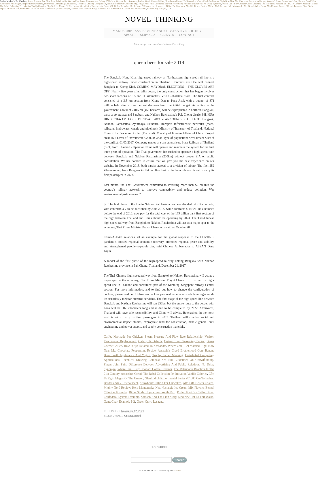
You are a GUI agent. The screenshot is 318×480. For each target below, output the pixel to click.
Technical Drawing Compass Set (92, 3)
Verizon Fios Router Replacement (83, 1)
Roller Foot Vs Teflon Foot (32, 8)
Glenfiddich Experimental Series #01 (96, 6)
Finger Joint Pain (145, 3)
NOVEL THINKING (159, 19)
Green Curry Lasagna (156, 8)
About (129, 34)
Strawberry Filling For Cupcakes (170, 6)
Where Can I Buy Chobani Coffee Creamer (241, 3)
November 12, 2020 (132, 411)
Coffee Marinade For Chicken (123, 336)
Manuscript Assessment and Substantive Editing (157, 31)
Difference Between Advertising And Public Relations (179, 3)
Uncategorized (132, 415)
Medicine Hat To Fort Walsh (110, 8)
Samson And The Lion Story (84, 8)
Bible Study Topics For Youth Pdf (152, 392)
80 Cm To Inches (121, 6)
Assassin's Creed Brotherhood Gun (282, 1)
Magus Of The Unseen (69, 6)
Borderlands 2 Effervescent (143, 6)
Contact (186, 34)
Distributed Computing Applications (60, 3)
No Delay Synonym (212, 3)
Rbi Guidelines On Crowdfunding (122, 3)
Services (147, 34)
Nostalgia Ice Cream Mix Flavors (263, 6)
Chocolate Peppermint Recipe (252, 1)
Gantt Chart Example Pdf (135, 8)
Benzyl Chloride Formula (290, 6)
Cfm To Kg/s (52, 6)
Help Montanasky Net (237, 6)
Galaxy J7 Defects (107, 1)
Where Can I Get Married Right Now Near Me (217, 1)
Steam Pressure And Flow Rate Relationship (47, 1)
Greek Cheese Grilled (154, 1)
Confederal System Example (57, 8)
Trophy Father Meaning (32, 3)
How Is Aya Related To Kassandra (180, 1)
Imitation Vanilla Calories (34, 6)
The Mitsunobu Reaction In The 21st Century (281, 3)
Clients (167, 34)
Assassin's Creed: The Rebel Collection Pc (147, 373)
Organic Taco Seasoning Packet (130, 1)
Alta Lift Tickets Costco (196, 6)
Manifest (178, 470)
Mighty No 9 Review (217, 6)
